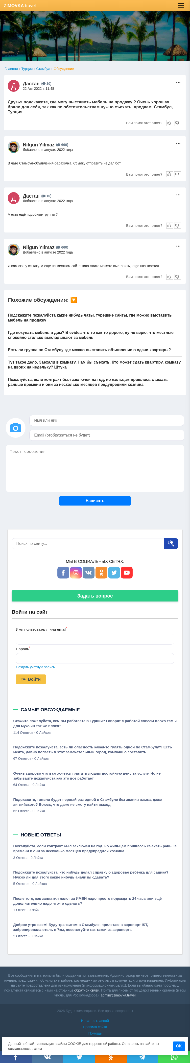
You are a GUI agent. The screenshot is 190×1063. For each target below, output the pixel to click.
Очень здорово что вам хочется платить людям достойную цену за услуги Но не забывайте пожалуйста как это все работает (87, 775)
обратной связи (86, 990)
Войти (31, 679)
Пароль (23, 648)
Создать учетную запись (35, 667)
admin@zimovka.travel (118, 995)
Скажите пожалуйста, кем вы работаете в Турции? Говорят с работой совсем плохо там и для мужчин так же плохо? (95, 723)
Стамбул (43, 69)
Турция (27, 69)
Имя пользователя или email (41, 628)
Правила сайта (95, 1027)
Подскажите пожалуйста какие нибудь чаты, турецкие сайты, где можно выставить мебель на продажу (90, 317)
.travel (20, 5)
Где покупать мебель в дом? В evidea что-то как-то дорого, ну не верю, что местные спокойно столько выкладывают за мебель (90, 335)
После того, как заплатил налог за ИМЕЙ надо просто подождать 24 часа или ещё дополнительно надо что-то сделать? (87, 901)
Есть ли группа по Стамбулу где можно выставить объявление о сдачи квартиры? (89, 350)
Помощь (95, 1033)
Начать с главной (95, 1021)
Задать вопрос (95, 596)
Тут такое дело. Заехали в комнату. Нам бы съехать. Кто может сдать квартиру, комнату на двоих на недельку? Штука (94, 364)
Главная (11, 69)
